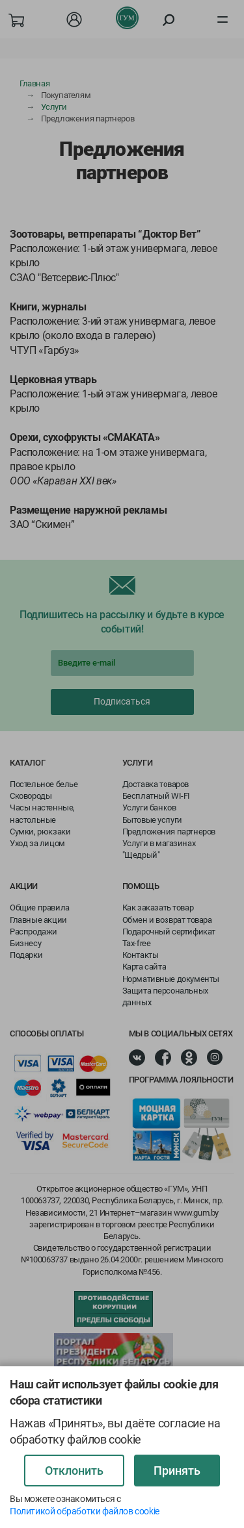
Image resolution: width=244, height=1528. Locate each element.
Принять (177, 1470)
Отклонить (74, 1470)
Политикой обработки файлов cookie (84, 1511)
